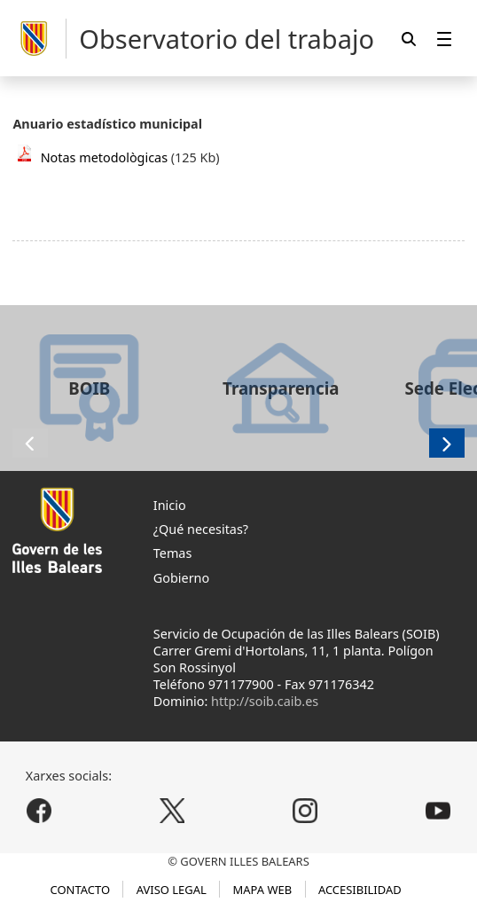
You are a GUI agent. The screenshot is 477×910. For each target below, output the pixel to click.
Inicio (169, 505)
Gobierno (181, 577)
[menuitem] (444, 38)
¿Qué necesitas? (200, 529)
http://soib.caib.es (264, 701)
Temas (172, 553)
